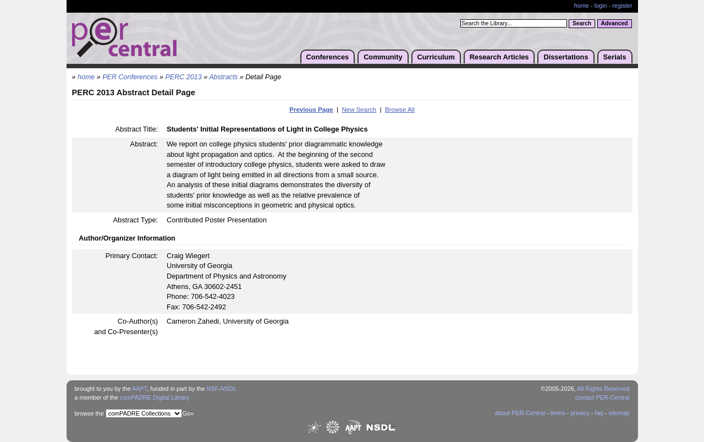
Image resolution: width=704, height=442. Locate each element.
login (601, 5)
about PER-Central (520, 413)
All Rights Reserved (603, 388)
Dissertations (565, 57)
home (581, 5)
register (622, 5)
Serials (614, 57)
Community (383, 57)
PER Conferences (129, 77)
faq (599, 413)
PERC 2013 (184, 77)
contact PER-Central (602, 397)
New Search (359, 109)
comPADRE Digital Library (155, 397)
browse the (89, 413)
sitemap (618, 413)
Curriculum (436, 57)
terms (558, 413)
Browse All (400, 109)
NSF (213, 388)
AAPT (139, 388)
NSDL (229, 388)
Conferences (327, 57)
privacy (579, 413)
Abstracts (223, 77)
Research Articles (499, 57)
